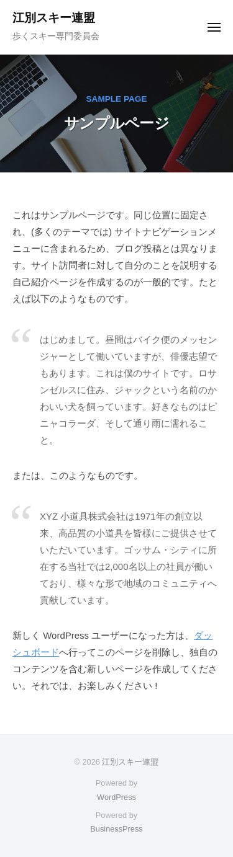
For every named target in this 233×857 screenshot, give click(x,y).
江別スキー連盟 (53, 17)
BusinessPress (116, 828)
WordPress (116, 797)
